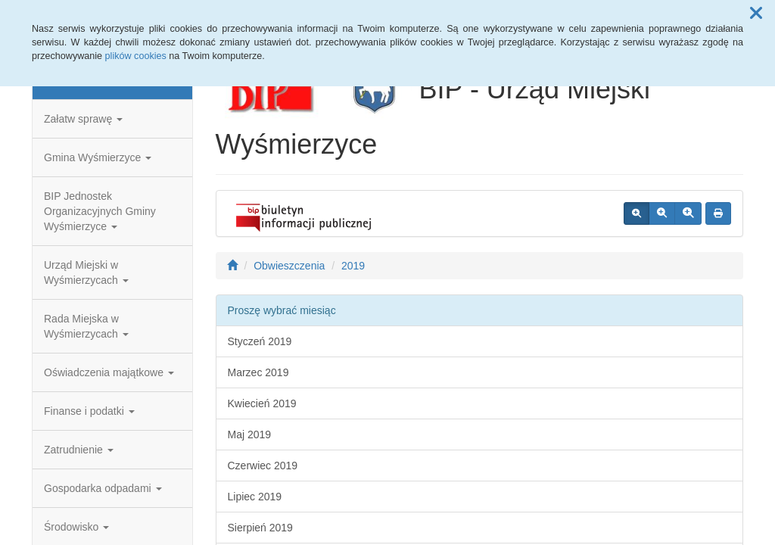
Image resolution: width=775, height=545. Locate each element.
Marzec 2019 (258, 372)
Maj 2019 (250, 434)
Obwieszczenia (289, 266)
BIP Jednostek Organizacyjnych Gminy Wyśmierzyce (100, 211)
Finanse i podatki (89, 411)
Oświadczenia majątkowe (109, 372)
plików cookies (136, 56)
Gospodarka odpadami (103, 488)
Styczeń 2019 (260, 341)
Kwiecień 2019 (262, 403)
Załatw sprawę (83, 119)
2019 (353, 266)
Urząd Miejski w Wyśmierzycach (86, 272)
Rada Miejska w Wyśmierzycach (86, 326)
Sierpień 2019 (260, 528)
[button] (756, 13)
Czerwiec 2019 (263, 465)
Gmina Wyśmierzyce (97, 157)
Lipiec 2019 (255, 496)
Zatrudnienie (79, 450)
